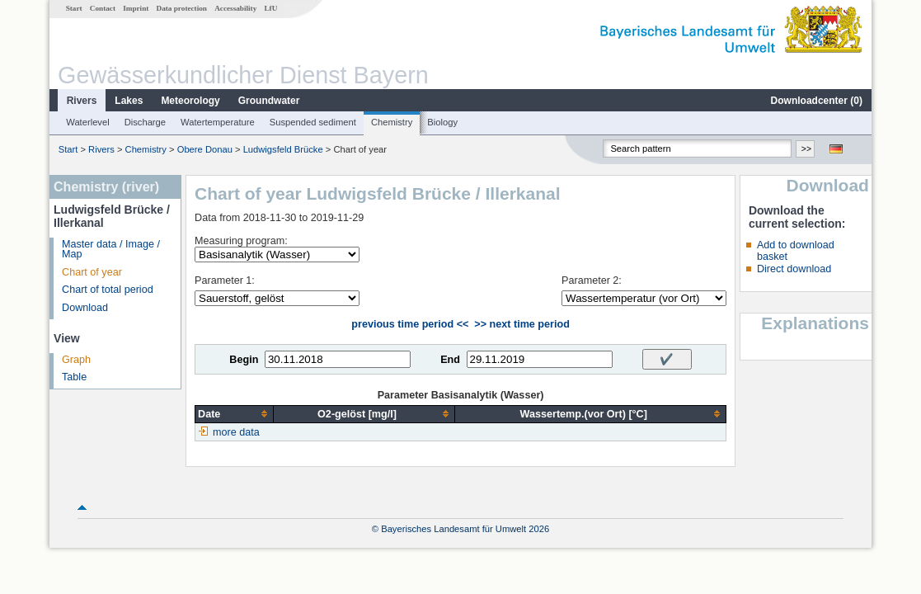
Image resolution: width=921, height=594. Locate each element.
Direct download (794, 269)
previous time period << (409, 324)
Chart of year (92, 272)
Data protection (182, 8)
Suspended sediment (313, 122)
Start (74, 8)
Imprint (135, 8)
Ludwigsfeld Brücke (283, 149)
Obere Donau (205, 149)
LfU (270, 8)
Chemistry (391, 122)
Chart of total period (107, 289)
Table (74, 377)
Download (85, 308)
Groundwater (269, 100)
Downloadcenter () (816, 100)
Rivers (82, 100)
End (450, 359)
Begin (243, 359)
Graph (76, 359)
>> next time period (521, 324)
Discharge (145, 122)
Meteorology (190, 100)
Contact (102, 8)
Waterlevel (87, 122)
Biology (442, 122)
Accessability (235, 8)
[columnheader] (234, 413)
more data (236, 432)
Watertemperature (218, 122)
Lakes (129, 100)
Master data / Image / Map (111, 249)
